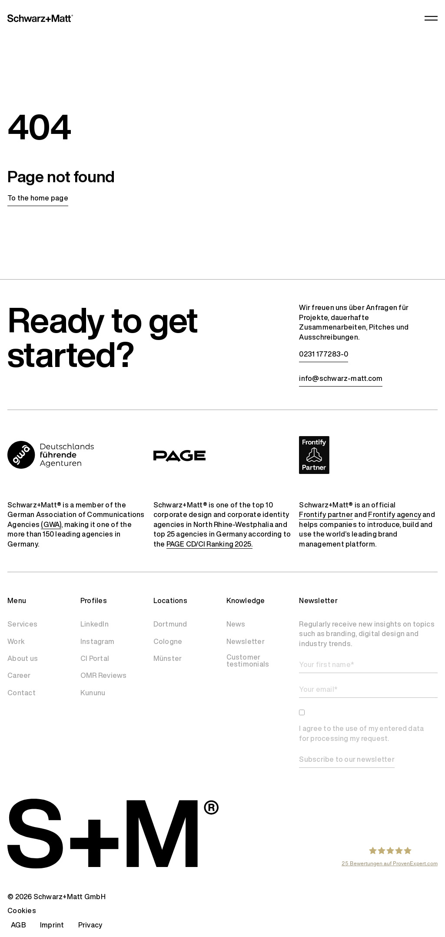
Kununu (92, 692)
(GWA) (51, 524)
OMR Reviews (103, 675)
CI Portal (94, 658)
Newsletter (245, 641)
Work (16, 641)
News (236, 623)
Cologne (168, 641)
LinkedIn (94, 623)
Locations (170, 600)
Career (18, 675)
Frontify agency (394, 514)
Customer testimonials (247, 660)
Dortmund (170, 623)
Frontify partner (326, 514)
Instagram (97, 641)
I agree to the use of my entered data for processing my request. (361, 733)
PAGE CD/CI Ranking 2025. (209, 544)
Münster (167, 658)
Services (22, 623)
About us (22, 658)
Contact (21, 692)
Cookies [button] (21, 910)
